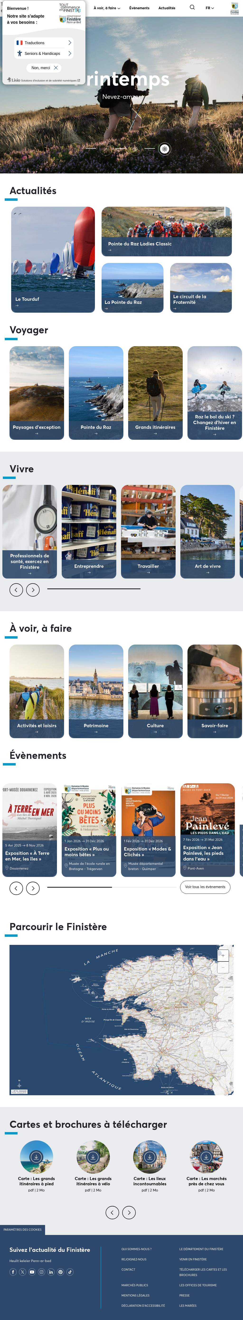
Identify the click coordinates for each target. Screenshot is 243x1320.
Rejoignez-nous (134, 1259)
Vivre (76, 8)
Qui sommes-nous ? (136, 1249)
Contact (128, 1269)
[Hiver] (136, 148)
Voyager (52, 8)
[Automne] (106, 148)
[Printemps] (165, 148)
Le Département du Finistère (201, 1249)
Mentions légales (136, 1295)
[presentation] (113, 1215)
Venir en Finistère (193, 1259)
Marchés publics (135, 1285)
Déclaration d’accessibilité (143, 1306)
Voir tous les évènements (205, 887)
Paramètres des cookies (23, 1230)
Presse (184, 1295)
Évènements (139, 8)
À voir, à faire (105, 8)
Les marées (187, 1306)
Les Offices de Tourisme (198, 1285)
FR (208, 8)
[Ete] (77, 148)
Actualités (167, 8)
